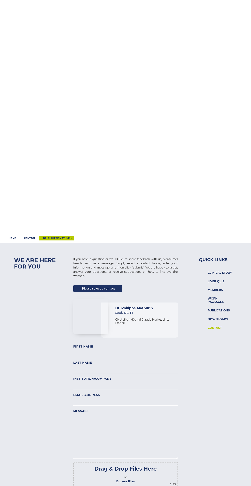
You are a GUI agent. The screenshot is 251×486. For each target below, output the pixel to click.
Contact (205, 6)
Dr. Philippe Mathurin (57, 238)
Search (239, 6)
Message (81, 411)
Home (12, 238)
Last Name (82, 362)
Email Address (86, 395)
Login (222, 6)
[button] (97, 13)
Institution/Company (92, 378)
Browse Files (125, 481)
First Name (83, 346)
